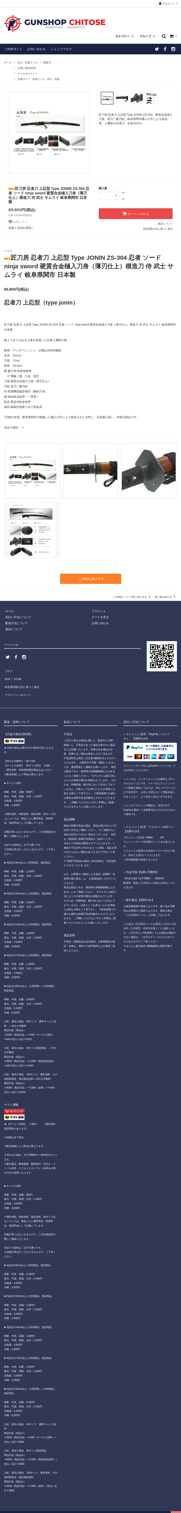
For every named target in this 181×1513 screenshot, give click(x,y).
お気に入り (18, 222)
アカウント (169, 3)
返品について (165, 223)
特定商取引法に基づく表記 (158, 228)
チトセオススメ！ (27, 73)
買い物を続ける (166, 596)
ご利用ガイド (13, 49)
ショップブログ (61, 49)
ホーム (7, 62)
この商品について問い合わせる (132, 596)
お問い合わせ (36, 49)
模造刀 (47, 62)
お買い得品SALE (27, 68)
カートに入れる (135, 213)
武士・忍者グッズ (27, 62)
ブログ (8, 669)
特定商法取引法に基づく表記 (22, 681)
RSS (7, 675)
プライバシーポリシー (18, 687)
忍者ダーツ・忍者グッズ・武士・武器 (38, 79)
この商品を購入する (90, 578)
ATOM (16, 675)
